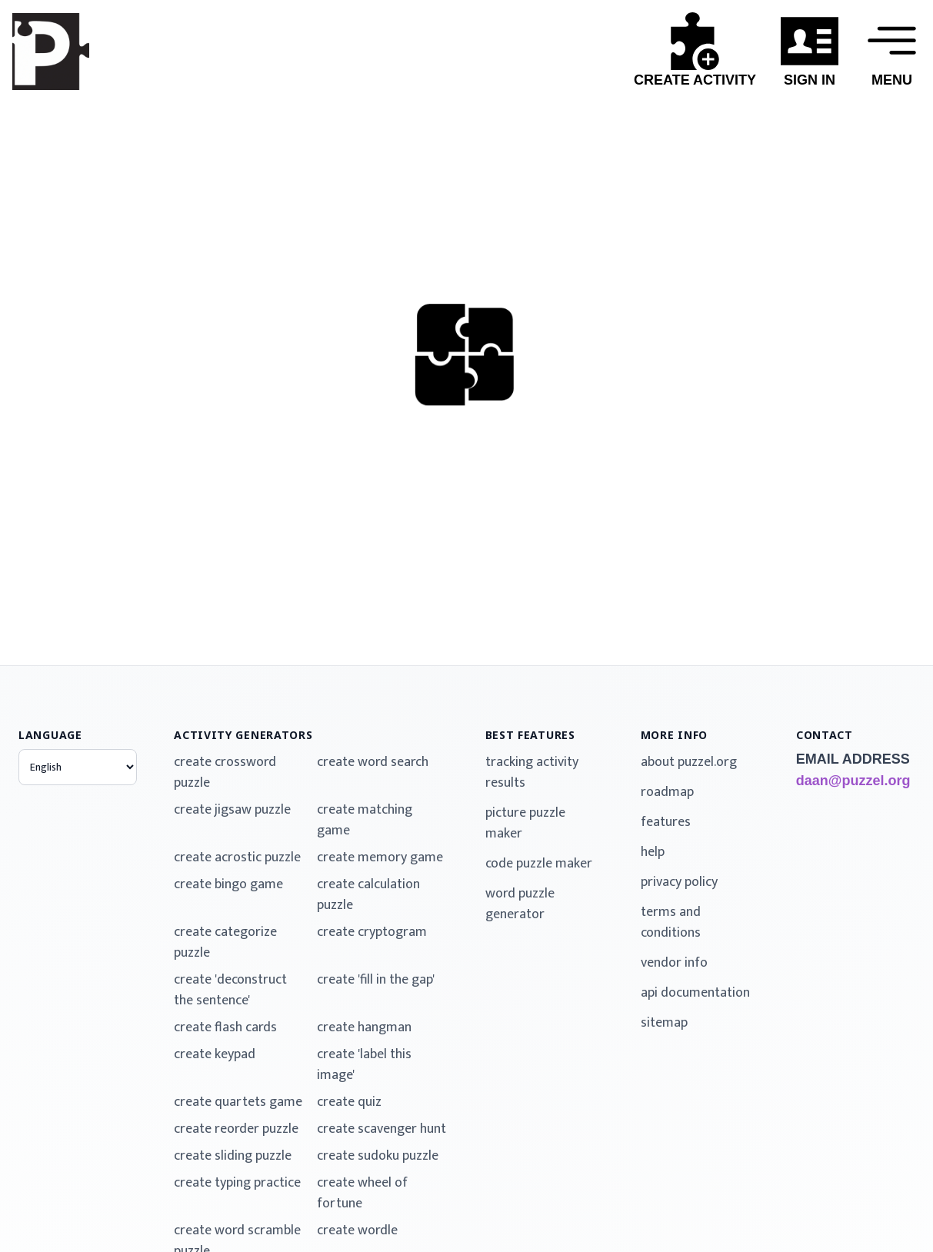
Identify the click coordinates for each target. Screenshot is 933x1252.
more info (674, 735)
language (50, 735)
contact (824, 735)
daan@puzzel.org (853, 780)
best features (530, 735)
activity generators (243, 735)
